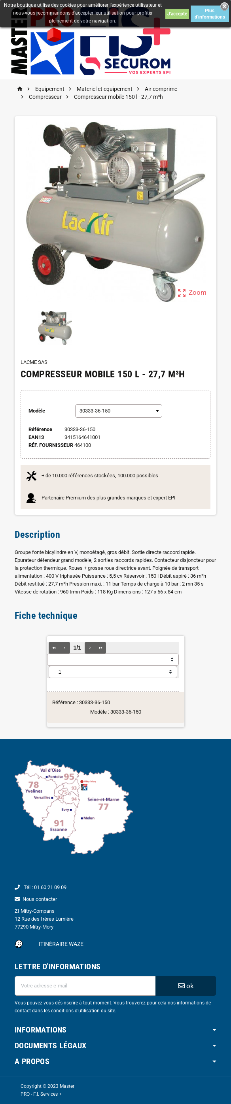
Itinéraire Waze (61, 944)
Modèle (36, 411)
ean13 (36, 437)
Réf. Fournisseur (50, 445)
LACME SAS (34, 362)
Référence (40, 429)
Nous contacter (40, 899)
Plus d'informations (210, 14)
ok (186, 986)
